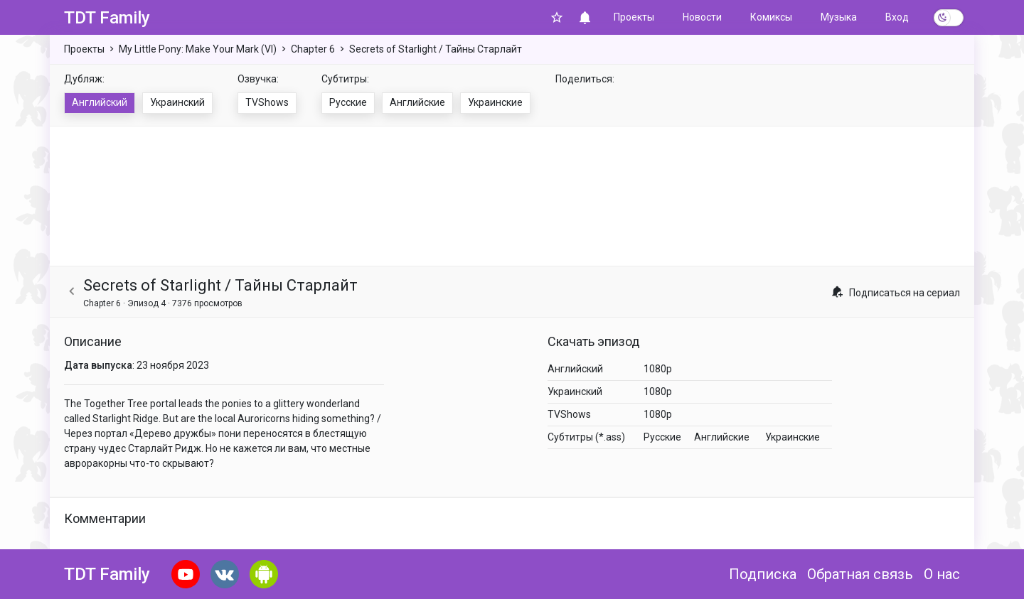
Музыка (839, 17)
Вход (897, 17)
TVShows (267, 102)
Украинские (495, 102)
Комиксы (771, 17)
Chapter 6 (313, 49)
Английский (99, 102)
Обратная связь (860, 574)
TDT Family (107, 18)
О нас (942, 574)
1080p (658, 368)
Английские (417, 102)
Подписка (762, 574)
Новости (702, 17)
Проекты (634, 17)
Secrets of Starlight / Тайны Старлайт (435, 49)
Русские (348, 102)
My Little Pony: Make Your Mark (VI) (198, 49)
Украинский (177, 102)
